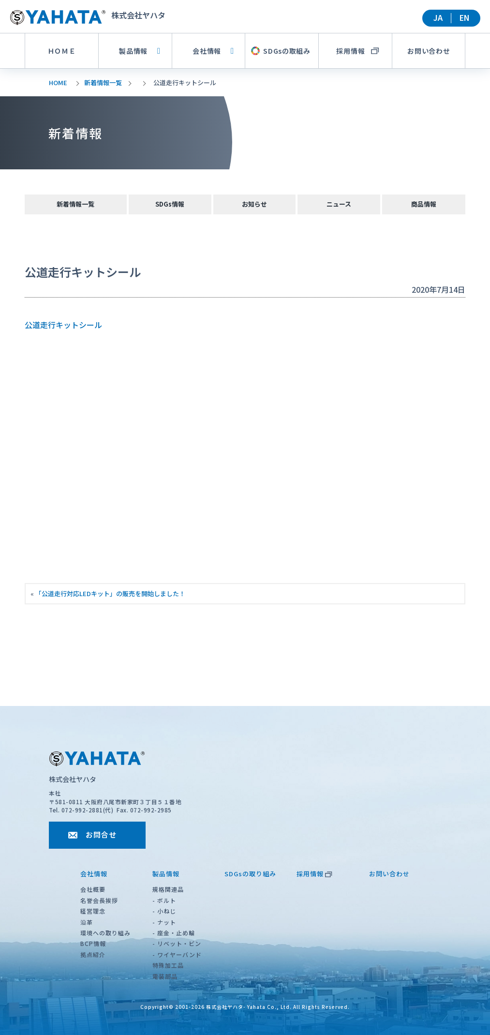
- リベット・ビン (176, 943)
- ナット (164, 922)
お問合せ (101, 834)
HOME (58, 82)
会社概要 (92, 889)
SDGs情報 (169, 204)
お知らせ (254, 204)
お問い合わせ (428, 51)
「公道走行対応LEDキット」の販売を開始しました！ (110, 593)
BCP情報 (93, 943)
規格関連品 (168, 889)
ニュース (339, 204)
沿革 (86, 922)
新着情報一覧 (103, 82)
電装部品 (165, 976)
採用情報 (314, 873)
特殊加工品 (168, 965)
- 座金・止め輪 (173, 933)
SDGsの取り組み (250, 873)
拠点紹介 (92, 954)
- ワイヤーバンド (177, 954)
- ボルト (164, 900)
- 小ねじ (164, 911)
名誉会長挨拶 (99, 900)
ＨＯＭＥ (61, 51)
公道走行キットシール (63, 324)
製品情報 (140, 51)
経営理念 (92, 911)
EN (465, 17)
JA (438, 17)
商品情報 (423, 204)
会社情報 (213, 51)
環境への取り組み (105, 933)
